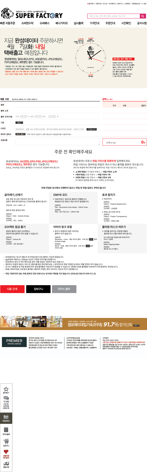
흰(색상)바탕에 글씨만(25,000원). (59, 129)
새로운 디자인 (78, 129)
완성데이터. (19, 129)
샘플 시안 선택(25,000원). (35, 129)
